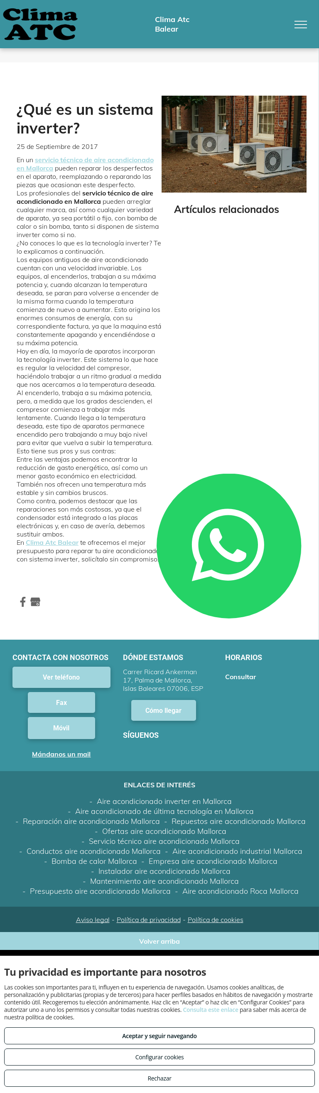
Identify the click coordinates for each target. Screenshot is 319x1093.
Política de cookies (215, 919)
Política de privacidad (149, 919)
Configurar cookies (159, 1057)
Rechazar (159, 1078)
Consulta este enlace (210, 1010)
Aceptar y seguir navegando (159, 1036)
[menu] (301, 24)
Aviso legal (93, 919)
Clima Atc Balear (52, 542)
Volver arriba (159, 941)
